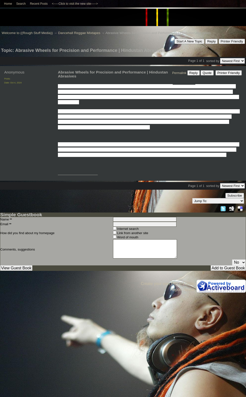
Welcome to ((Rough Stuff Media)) (27, 33)
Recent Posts (38, 3)
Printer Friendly (232, 41)
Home (8, 3)
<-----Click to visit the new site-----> (75, 3)
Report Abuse (182, 290)
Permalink (179, 73)
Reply (211, 41)
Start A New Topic (189, 41)
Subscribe (234, 195)
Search (21, 3)
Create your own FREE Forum (167, 284)
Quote (207, 73)
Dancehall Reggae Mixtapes (79, 33)
